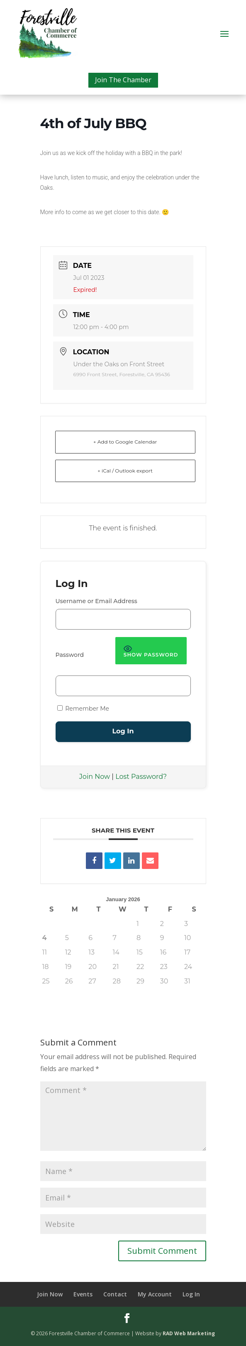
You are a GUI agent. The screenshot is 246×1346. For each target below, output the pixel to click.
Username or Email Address (96, 601)
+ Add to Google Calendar (125, 442)
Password (70, 655)
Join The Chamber (123, 79)
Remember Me (83, 708)
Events (83, 1294)
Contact (115, 1294)
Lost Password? (141, 776)
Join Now (94, 776)
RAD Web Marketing (189, 1333)
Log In (191, 1294)
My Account (155, 1294)
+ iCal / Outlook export (125, 471)
